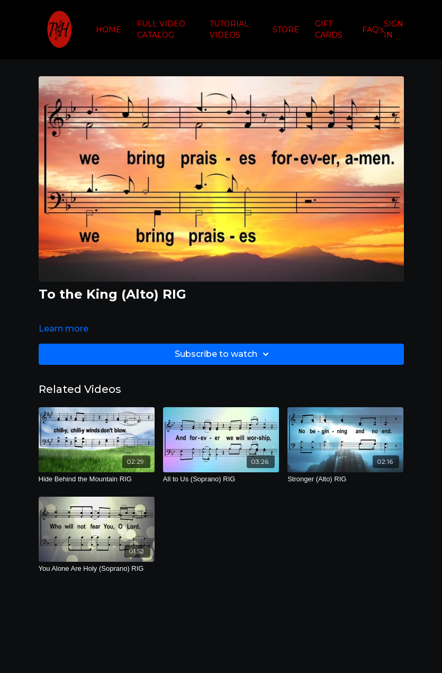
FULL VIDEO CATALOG (161, 29)
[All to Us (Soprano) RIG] (221, 479)
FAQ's (373, 29)
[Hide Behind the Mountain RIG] (97, 479)
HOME (108, 29)
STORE (286, 29)
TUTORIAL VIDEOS (229, 29)
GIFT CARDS (328, 29)
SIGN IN (393, 29)
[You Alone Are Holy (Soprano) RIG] (97, 568)
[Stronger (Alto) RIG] (345, 479)
